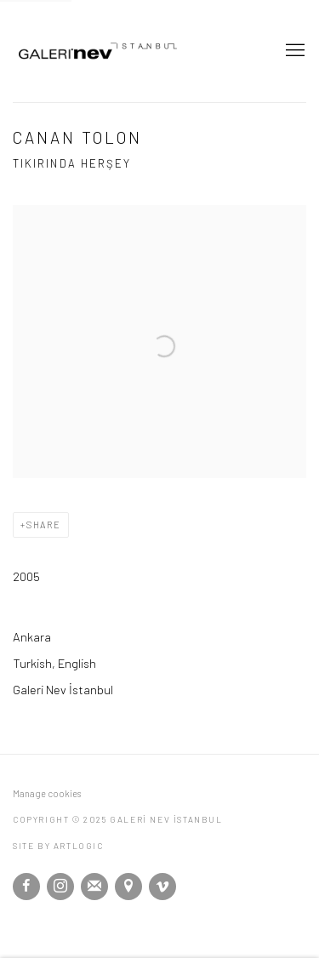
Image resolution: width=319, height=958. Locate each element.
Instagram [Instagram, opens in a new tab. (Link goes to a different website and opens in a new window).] (60, 886)
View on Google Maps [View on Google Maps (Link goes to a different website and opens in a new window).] (128, 886)
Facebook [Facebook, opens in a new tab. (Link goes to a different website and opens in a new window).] (26, 886)
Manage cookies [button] (47, 793)
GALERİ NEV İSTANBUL (132, 51)
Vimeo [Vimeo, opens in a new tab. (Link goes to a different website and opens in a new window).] (162, 886)
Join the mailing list (94, 886)
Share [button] (43, 524)
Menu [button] (293, 51)
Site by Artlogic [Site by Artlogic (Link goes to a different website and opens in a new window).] (58, 846)
